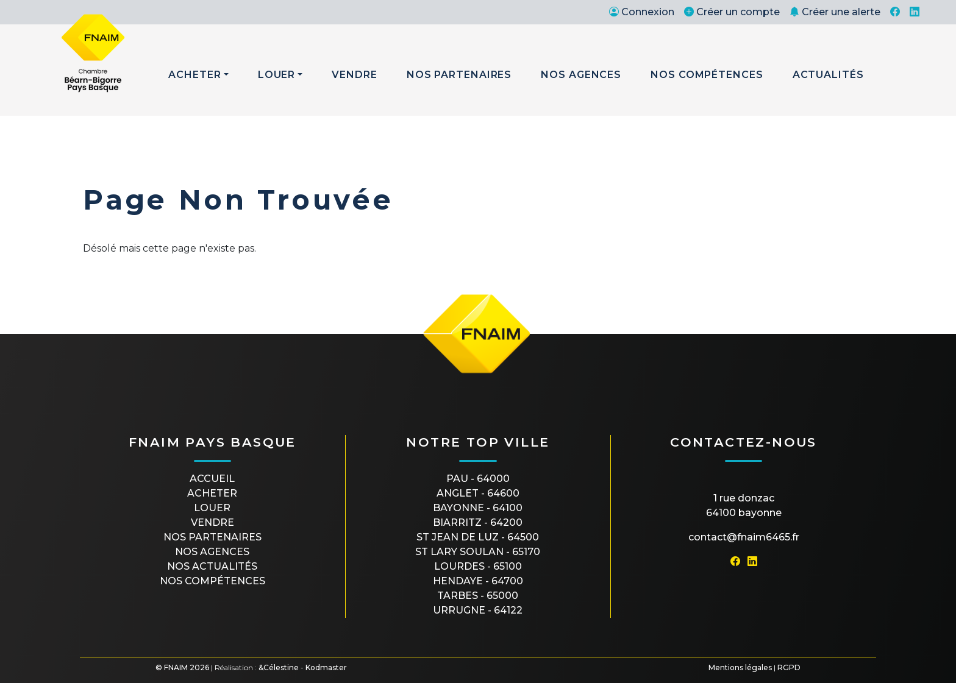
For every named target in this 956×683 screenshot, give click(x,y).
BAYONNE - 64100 (478, 508)
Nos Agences (581, 74)
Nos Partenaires (459, 74)
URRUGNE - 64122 (478, 610)
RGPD (789, 667)
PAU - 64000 (478, 478)
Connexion (641, 12)
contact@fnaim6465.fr (743, 537)
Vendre (354, 74)
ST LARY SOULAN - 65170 (477, 551)
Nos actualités (212, 566)
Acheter (194, 74)
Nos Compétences (707, 74)
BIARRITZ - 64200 (478, 522)
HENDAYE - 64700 (478, 581)
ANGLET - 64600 (478, 493)
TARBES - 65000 (477, 595)
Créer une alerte (835, 12)
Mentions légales (740, 667)
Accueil (212, 478)
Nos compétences (212, 581)
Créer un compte (732, 12)
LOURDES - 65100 (478, 566)
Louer (277, 74)
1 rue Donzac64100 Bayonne (744, 505)
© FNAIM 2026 (182, 667)
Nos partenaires (212, 537)
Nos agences (212, 551)
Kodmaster (326, 667)
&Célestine (279, 667)
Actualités (828, 74)
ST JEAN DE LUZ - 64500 (477, 537)
